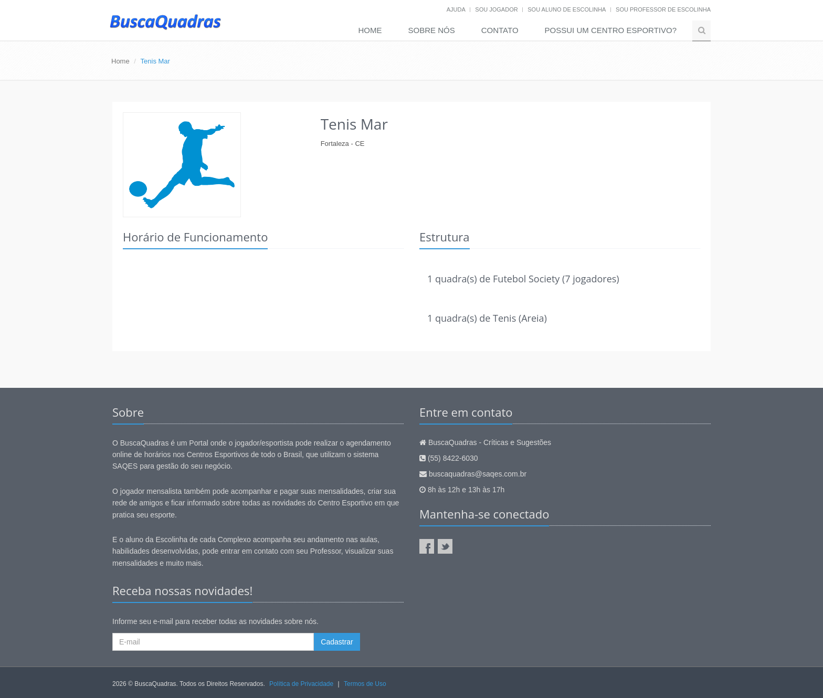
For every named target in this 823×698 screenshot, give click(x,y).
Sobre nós (431, 30)
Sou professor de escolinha (663, 9)
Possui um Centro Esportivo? (611, 30)
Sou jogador (496, 9)
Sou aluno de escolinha (566, 9)
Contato (500, 30)
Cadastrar (337, 642)
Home (370, 30)
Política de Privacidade (301, 684)
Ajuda (456, 9)
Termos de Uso (365, 684)
